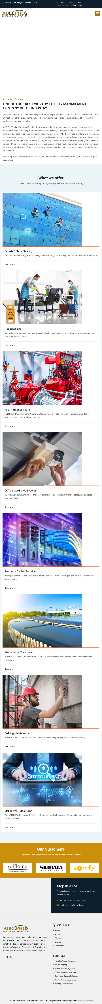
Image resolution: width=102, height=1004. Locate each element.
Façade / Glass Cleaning (64, 961)
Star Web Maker (85, 1000)
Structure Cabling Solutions (65, 976)
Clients (57, 942)
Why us (57, 938)
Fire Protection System (64, 968)
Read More (10, 264)
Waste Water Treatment (64, 980)
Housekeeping (60, 964)
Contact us (58, 945)
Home (56, 930)
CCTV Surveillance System (65, 972)
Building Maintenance (63, 983)
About (56, 934)
